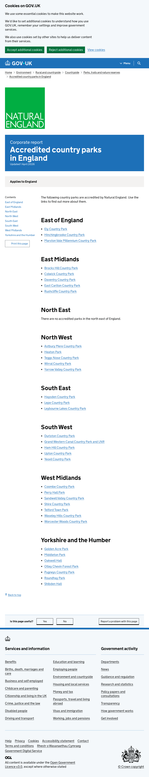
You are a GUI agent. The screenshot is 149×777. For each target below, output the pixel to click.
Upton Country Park (58, 453)
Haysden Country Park (59, 397)
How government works (117, 711)
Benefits (10, 662)
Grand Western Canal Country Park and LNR (74, 442)
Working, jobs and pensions (71, 718)
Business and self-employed (24, 681)
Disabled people (16, 711)
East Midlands (13, 206)
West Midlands (13, 230)
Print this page (19, 243)
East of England (14, 202)
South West (11, 225)
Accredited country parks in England (30, 76)
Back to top (13, 595)
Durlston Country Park (59, 436)
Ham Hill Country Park (59, 447)
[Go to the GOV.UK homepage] (18, 63)
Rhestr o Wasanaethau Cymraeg (59, 746)
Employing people (65, 669)
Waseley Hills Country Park (62, 516)
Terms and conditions (19, 746)
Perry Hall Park (54, 492)
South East (11, 221)
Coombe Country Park (59, 486)
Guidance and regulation (117, 677)
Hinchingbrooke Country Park (64, 235)
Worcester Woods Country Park (65, 521)
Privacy (20, 741)
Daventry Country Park (60, 280)
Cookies (33, 741)
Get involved (109, 718)
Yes (48, 621)
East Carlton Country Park (62, 285)
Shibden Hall (53, 584)
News (105, 669)
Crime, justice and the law (22, 703)
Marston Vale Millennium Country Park (70, 240)
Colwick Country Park (59, 274)
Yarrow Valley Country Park (62, 369)
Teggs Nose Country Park (61, 358)
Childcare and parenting (21, 688)
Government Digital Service (23, 751)
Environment (23, 72)
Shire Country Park (57, 504)
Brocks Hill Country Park (61, 268)
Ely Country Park (55, 229)
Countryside (72, 72)
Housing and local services (71, 684)
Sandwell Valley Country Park (64, 498)
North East (11, 211)
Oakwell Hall (53, 560)
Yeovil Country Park (57, 459)
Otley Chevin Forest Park (61, 566)
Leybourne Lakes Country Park (65, 408)
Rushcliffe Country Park (60, 291)
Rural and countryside (48, 72)
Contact (83, 741)
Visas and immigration (68, 711)
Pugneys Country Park (59, 572)
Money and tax (63, 692)
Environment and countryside (73, 677)
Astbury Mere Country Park (63, 346)
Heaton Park (53, 352)
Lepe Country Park (57, 403)
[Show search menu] (139, 63)
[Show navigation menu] (125, 63)
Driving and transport (19, 718)
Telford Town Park (56, 510)
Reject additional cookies (66, 50)
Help (8, 741)
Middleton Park (54, 555)
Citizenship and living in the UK (26, 696)
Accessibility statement (58, 741)
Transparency (110, 703)
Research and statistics (117, 684)
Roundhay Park (54, 578)
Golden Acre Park (56, 549)
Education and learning (68, 662)
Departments (110, 662)
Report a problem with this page (119, 621)
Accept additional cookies (24, 50)
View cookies (96, 49)
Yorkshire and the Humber (20, 235)
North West (11, 216)
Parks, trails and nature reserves (102, 72)
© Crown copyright (131, 767)
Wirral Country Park (57, 363)
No (68, 621)
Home (8, 72)
